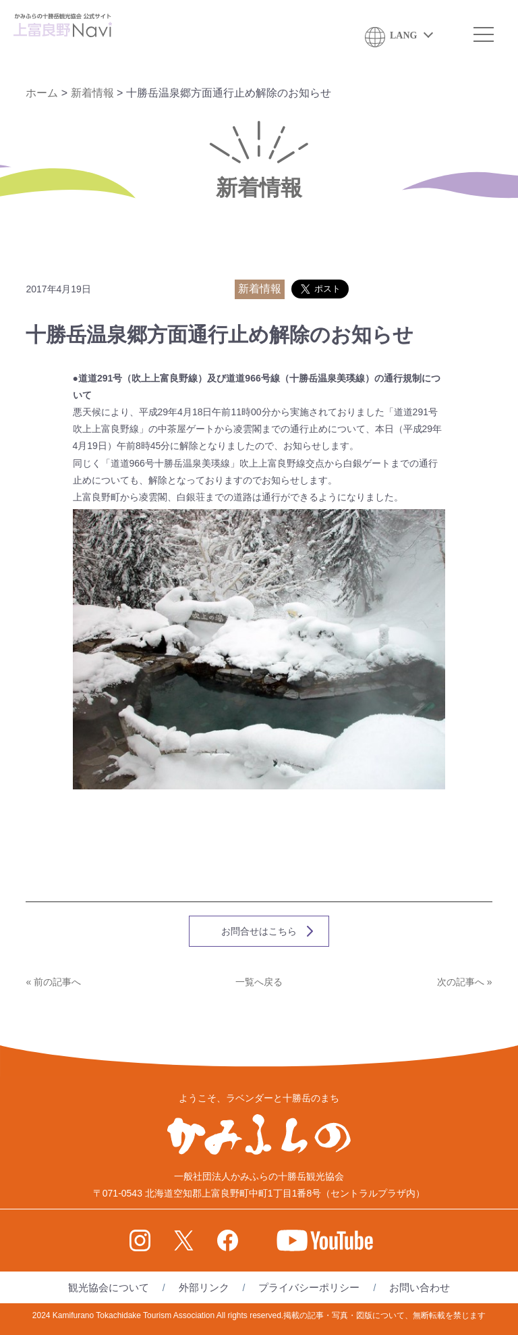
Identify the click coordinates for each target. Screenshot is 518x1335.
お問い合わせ (419, 1287)
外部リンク (204, 1287)
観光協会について (108, 1287)
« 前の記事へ (53, 981)
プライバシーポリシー (308, 1287)
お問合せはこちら (259, 931)
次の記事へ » (464, 981)
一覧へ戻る (259, 981)
